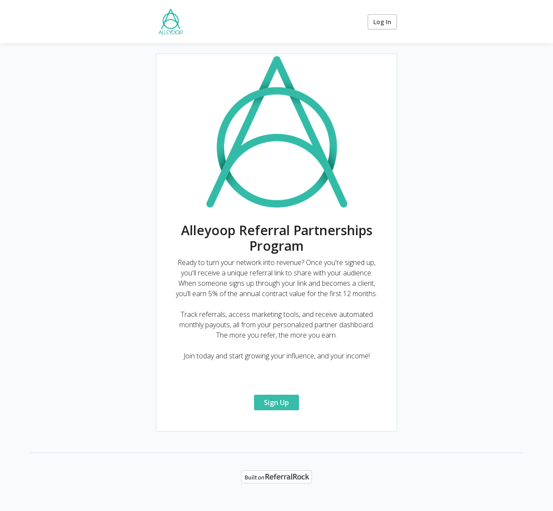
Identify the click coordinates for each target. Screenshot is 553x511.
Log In (382, 22)
